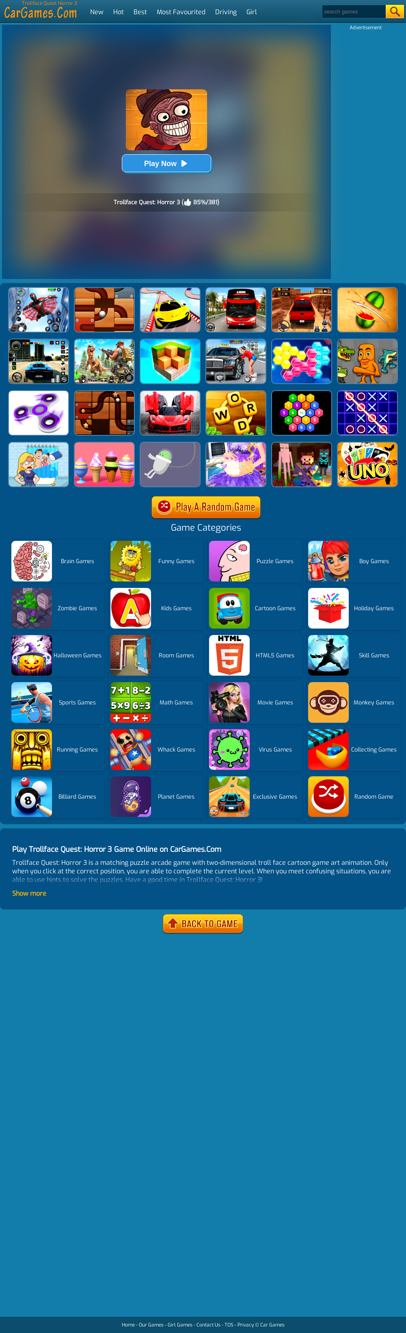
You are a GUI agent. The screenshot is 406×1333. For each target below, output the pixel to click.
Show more (29, 893)
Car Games (272, 1325)
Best (140, 12)
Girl (251, 12)
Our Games (151, 1325)
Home (128, 1325)
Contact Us (208, 1325)
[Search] (353, 11)
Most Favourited (181, 12)
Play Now (166, 163)
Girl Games (180, 1325)
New (97, 12)
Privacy (246, 1325)
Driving (226, 12)
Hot (118, 12)
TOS (229, 1325)
